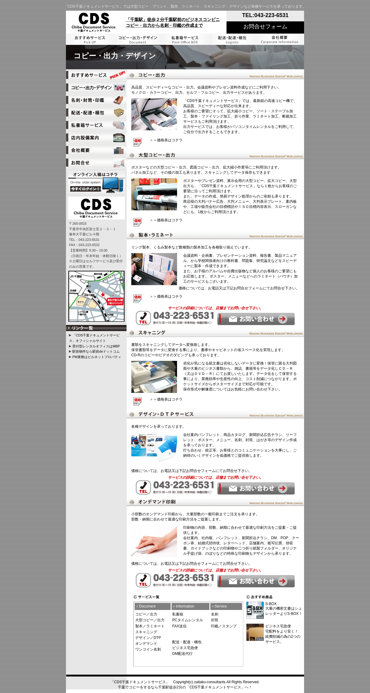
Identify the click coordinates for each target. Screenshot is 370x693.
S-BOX (271, 604)
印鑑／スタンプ (224, 626)
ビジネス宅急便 (185, 648)
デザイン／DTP (148, 638)
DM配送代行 (182, 653)
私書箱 (177, 614)
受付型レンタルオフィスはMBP (96, 346)
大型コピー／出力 (150, 620)
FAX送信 (179, 626)
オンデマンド (146, 643)
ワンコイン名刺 (148, 649)
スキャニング (146, 632)
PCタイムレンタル (187, 620)
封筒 (214, 620)
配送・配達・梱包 (186, 642)
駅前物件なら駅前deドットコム (96, 351)
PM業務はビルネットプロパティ (96, 357)
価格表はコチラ (170, 140)
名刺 (214, 614)
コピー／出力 (146, 614)
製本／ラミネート (150, 626)
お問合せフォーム (265, 27)
